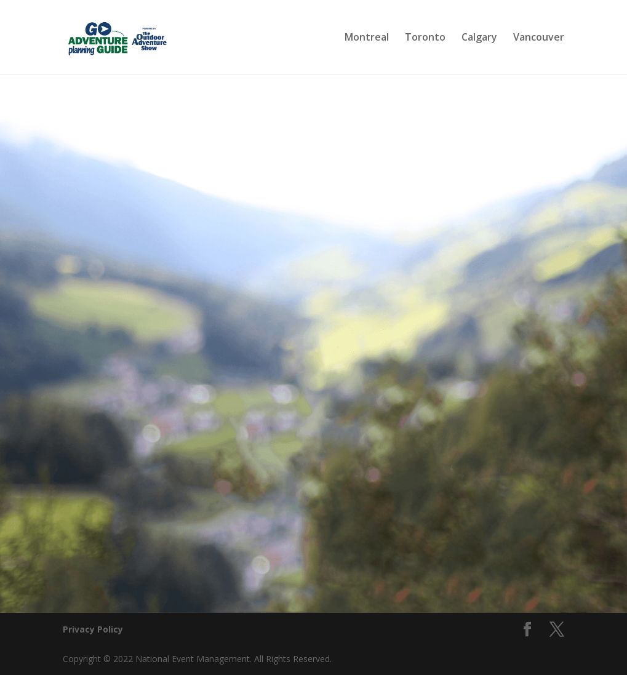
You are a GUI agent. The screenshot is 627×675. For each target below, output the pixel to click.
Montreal (367, 38)
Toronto (425, 38)
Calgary (479, 38)
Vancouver (538, 38)
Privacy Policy (93, 629)
